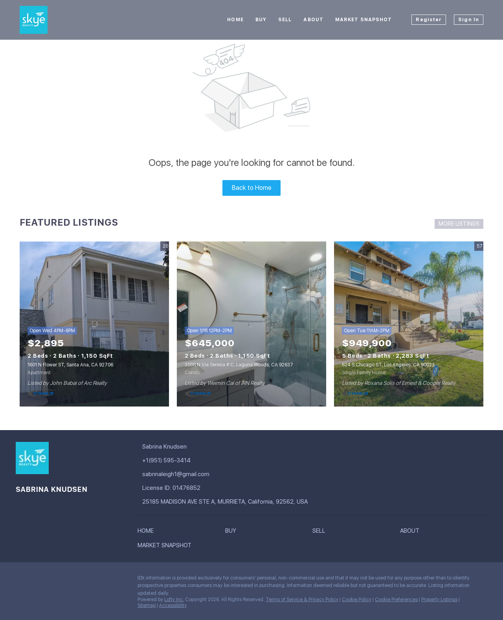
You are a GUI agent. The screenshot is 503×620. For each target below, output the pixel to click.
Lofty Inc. (174, 599)
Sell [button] (285, 19)
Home (235, 19)
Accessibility (173, 605)
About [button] (313, 19)
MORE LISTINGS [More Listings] (459, 224)
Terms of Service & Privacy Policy (302, 599)
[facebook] (22, 580)
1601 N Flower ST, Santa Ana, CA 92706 (70, 365)
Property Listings (439, 599)
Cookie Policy (356, 599)
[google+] (37, 580)
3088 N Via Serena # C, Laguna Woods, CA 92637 (239, 365)
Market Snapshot (363, 19)
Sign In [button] (468, 19)
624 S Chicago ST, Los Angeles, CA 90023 (388, 365)
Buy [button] (260, 19)
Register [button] (429, 19)
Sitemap (147, 605)
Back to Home (252, 187)
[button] (148, 532)
